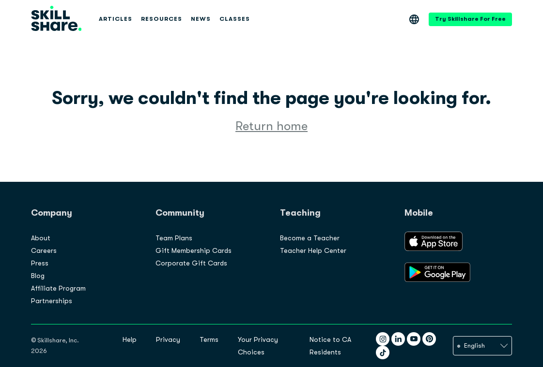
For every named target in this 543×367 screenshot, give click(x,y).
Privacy (168, 339)
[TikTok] (382, 352)
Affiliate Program (58, 288)
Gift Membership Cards (193, 250)
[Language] (414, 19)
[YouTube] (413, 339)
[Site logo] (56, 19)
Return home (271, 126)
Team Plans (173, 238)
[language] (482, 345)
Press (39, 263)
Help (130, 339)
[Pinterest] (429, 339)
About (40, 238)
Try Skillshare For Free (470, 18)
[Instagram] (382, 339)
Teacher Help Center (313, 250)
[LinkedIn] (398, 339)
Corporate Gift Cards (191, 263)
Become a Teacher (310, 238)
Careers (44, 250)
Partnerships (51, 301)
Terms (209, 339)
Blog (38, 275)
